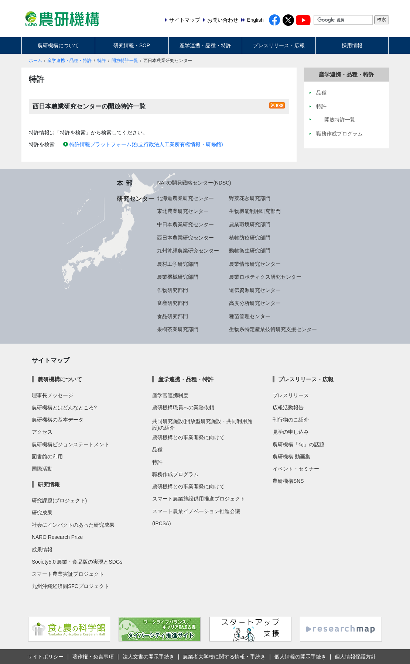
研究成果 (42, 513)
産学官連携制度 (170, 395)
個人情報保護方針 (355, 657)
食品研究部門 (172, 316)
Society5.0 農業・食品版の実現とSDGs (77, 562)
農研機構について (58, 45)
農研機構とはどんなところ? (64, 407)
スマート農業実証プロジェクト (68, 574)
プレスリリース (291, 395)
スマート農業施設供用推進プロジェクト (198, 499)
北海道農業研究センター (185, 198)
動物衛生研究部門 (249, 251)
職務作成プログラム (175, 474)
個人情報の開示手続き (300, 657)
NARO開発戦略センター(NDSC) (194, 183)
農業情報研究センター (255, 264)
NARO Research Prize (57, 537)
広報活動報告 (288, 407)
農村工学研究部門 (177, 264)
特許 (101, 60)
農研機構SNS (288, 481)
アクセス (42, 432)
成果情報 (42, 550)
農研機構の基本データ (57, 420)
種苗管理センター (249, 316)
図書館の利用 (47, 457)
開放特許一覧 (125, 60)
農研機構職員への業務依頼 (183, 407)
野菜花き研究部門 (249, 198)
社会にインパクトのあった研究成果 (73, 525)
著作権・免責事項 (93, 657)
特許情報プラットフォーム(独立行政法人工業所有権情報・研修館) (146, 144)
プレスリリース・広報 (279, 45)
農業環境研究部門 (249, 224)
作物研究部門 (172, 290)
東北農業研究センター (183, 211)
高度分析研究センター (255, 303)
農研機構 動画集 (291, 457)
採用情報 (352, 45)
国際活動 (42, 469)
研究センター (135, 198)
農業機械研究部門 (177, 277)
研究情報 (49, 484)
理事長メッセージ (52, 395)
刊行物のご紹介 (291, 420)
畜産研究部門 (172, 303)
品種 (157, 450)
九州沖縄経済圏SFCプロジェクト (70, 586)
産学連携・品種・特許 (205, 45)
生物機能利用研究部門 (255, 211)
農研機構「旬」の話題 (298, 444)
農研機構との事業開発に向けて (188, 437)
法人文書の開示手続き (148, 657)
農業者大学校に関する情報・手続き (224, 657)
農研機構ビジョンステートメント (70, 444)
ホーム (35, 60)
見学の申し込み (291, 432)
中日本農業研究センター (185, 224)
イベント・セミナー (296, 469)
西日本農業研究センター (185, 238)
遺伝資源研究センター (255, 290)
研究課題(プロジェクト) (59, 500)
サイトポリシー (45, 657)
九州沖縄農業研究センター (188, 251)
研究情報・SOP (131, 45)
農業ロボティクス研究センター (265, 277)
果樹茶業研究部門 (177, 329)
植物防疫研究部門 (249, 238)
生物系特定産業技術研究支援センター (273, 329)
